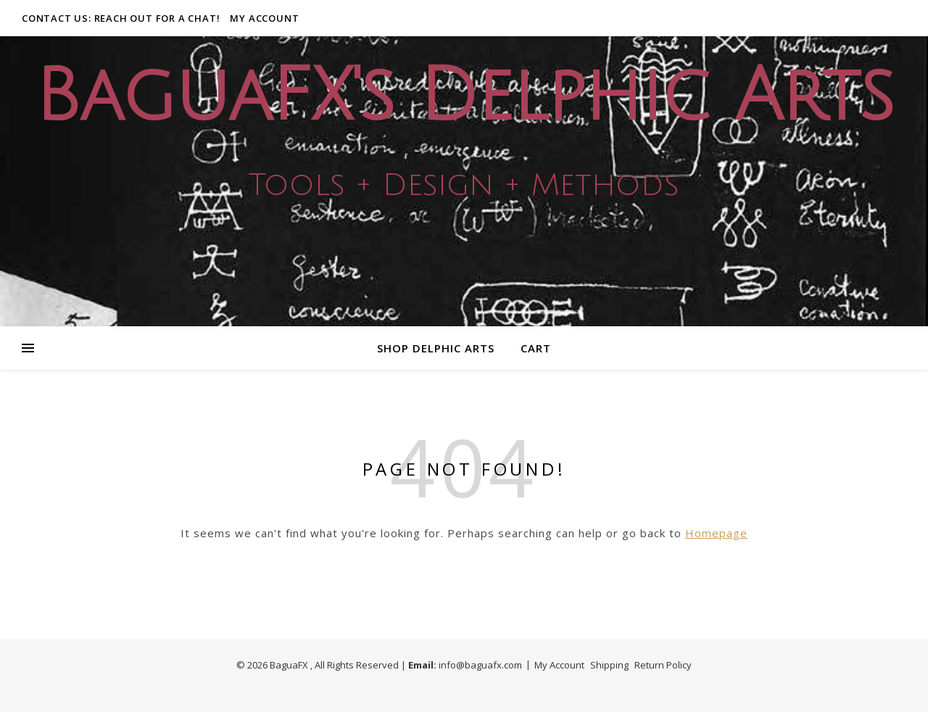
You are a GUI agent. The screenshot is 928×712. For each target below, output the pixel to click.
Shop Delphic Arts (435, 348)
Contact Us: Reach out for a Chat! (121, 18)
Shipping (609, 664)
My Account (264, 18)
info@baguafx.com (480, 664)
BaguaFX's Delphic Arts (464, 96)
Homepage (716, 533)
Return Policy (663, 664)
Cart (536, 348)
